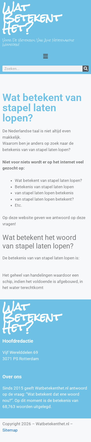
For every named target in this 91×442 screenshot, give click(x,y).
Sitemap (10, 430)
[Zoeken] (86, 69)
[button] (45, 56)
